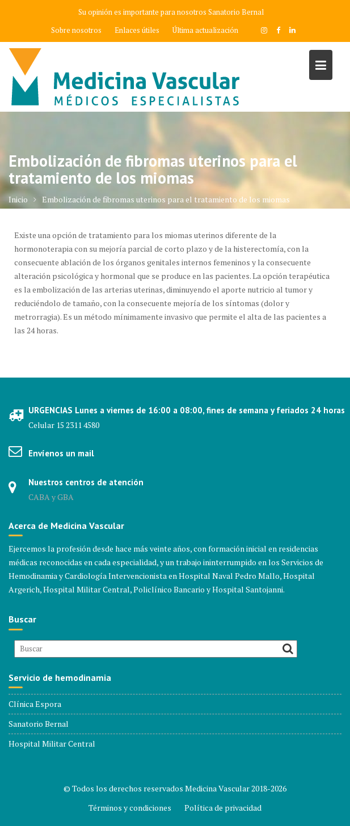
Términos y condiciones (129, 807)
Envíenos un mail (61, 453)
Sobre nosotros (76, 30)
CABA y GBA (51, 497)
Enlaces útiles (137, 30)
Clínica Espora (35, 703)
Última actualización (205, 30)
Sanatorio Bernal (236, 12)
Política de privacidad (223, 807)
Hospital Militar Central (52, 743)
